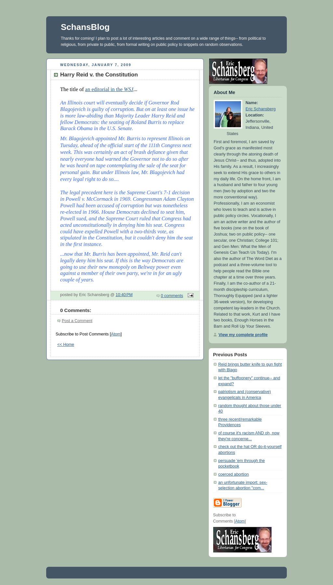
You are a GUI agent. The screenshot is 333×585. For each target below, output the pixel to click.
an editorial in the (109, 89)
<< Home (65, 344)
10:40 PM (124, 294)
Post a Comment (77, 321)
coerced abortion (233, 474)
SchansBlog (85, 27)
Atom (115, 334)
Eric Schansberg (261, 109)
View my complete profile (243, 335)
